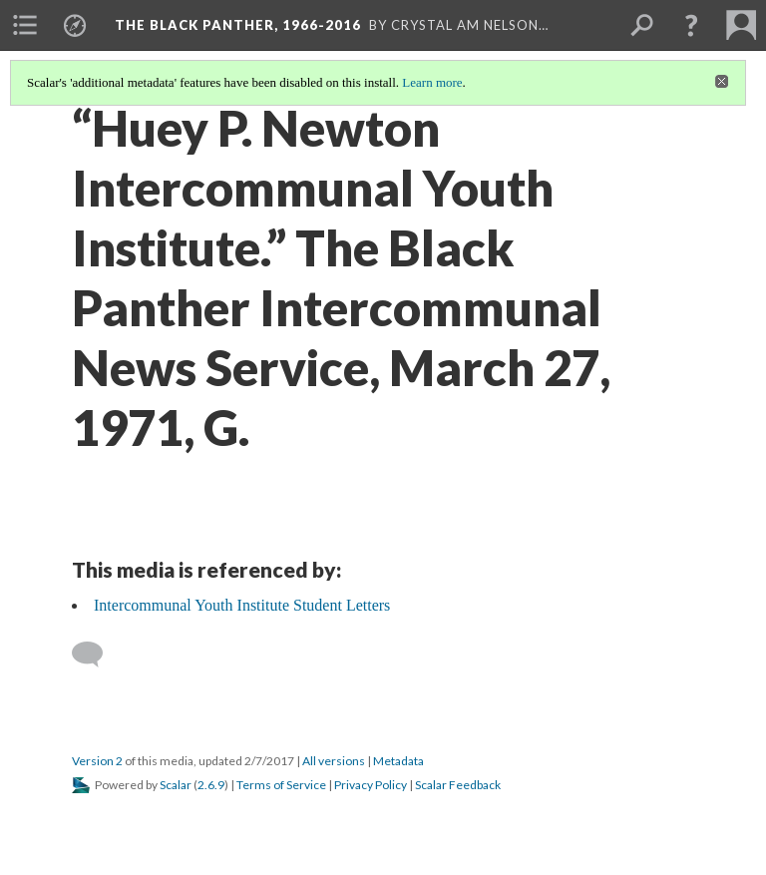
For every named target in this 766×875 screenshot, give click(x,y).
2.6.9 (210, 784)
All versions (333, 760)
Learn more (432, 82)
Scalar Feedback (458, 784)
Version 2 (97, 760)
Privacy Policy (370, 784)
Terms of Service (281, 784)
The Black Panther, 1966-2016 (238, 25)
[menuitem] (25, 25)
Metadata (398, 760)
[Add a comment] (96, 654)
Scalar (176, 784)
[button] (691, 25)
